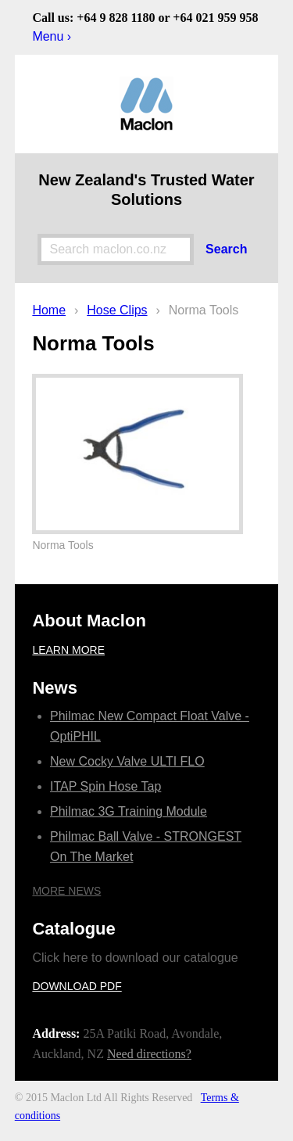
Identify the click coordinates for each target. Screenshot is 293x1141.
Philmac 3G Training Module (128, 811)
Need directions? (149, 1053)
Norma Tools (204, 310)
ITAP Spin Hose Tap (105, 786)
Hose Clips (117, 310)
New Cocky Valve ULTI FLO (127, 761)
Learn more (68, 650)
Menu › (51, 36)
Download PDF (76, 986)
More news (66, 890)
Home (49, 310)
